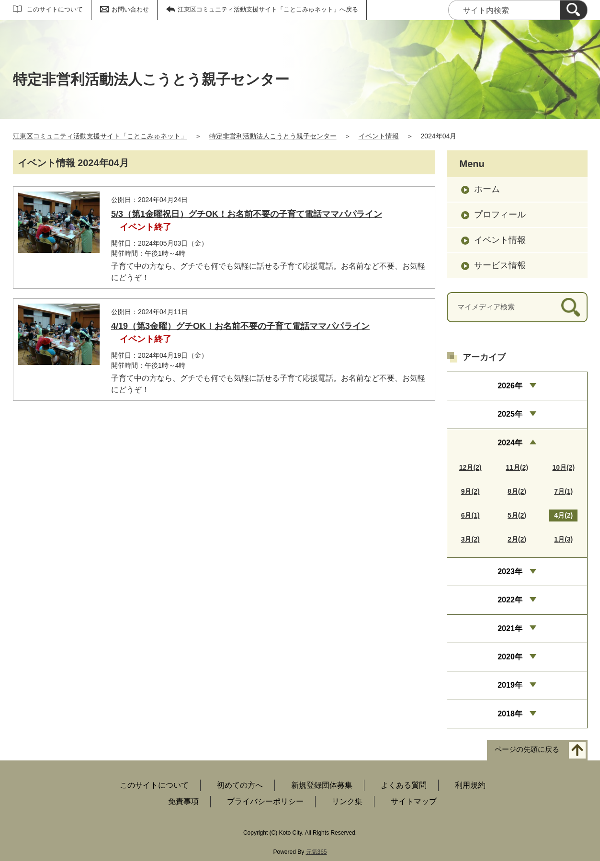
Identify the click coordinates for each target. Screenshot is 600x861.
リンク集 (347, 801)
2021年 (510, 628)
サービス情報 (500, 265)
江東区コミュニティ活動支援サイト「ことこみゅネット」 (100, 136)
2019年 (510, 685)
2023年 (510, 571)
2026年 (510, 386)
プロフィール (500, 214)
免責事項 (183, 801)
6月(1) (470, 515)
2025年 (510, 414)
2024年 (510, 443)
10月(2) (563, 467)
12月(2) (470, 467)
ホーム (487, 189)
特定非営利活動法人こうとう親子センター (273, 136)
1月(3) (563, 539)
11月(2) (517, 467)
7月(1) (563, 491)
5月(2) (517, 515)
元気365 (316, 852)
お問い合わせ (130, 9)
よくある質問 (404, 785)
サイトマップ (414, 801)
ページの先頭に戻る (527, 750)
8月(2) (517, 491)
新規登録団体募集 (321, 785)
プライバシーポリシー (265, 801)
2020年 (510, 657)
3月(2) (470, 539)
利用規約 (470, 785)
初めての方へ (240, 785)
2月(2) (517, 539)
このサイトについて (55, 9)
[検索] (574, 10)
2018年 (510, 714)
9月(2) (470, 491)
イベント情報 (379, 136)
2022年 (510, 600)
